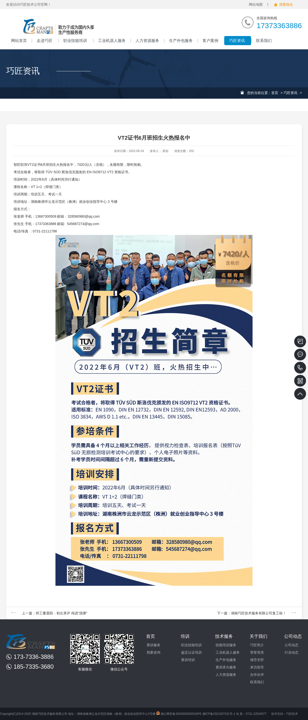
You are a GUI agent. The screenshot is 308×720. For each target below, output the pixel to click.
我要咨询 (153, 652)
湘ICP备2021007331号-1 (218, 714)
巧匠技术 (292, 714)
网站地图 (256, 4)
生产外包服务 (181, 40)
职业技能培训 (75, 40)
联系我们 (264, 40)
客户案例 (211, 40)
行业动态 (291, 652)
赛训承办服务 (226, 667)
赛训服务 (153, 645)
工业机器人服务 (112, 40)
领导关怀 (257, 660)
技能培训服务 (226, 645)
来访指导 (257, 667)
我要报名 (286, 4)
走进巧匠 (45, 40)
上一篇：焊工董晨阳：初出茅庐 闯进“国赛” (49, 613)
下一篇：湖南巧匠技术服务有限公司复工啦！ (257, 613)
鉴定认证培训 (191, 652)
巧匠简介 (257, 645)
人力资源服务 (147, 40)
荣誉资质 (257, 652)
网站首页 (19, 40)
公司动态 (291, 645)
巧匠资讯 (237, 40)
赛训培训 (188, 660)
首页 (274, 93)
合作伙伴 (257, 675)
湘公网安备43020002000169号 (179, 714)
